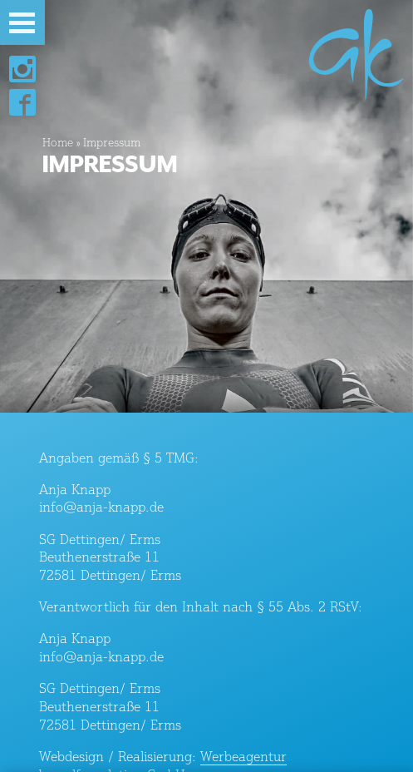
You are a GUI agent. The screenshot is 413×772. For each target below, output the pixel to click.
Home (57, 142)
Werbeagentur (243, 756)
